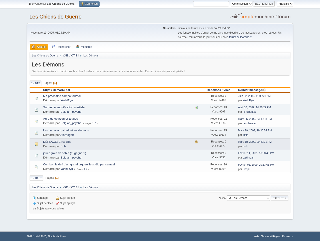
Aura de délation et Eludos (60, 118)
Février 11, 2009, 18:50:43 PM (256, 153)
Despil (246, 169)
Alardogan (67, 135)
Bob (63, 146)
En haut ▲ (287, 236)
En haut (36, 178)
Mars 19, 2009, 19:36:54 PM (255, 130)
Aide (256, 236)
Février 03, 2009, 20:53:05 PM (256, 164)
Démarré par (61, 90)
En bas (35, 83)
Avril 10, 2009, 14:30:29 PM (254, 107)
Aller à (222, 198)
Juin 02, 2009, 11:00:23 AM (254, 96)
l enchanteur (250, 111)
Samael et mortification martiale (64, 107)
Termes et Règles (270, 236)
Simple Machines (57, 236)
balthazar (248, 157)
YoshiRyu (66, 100)
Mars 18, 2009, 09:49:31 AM (255, 141)
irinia (245, 135)
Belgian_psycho (71, 111)
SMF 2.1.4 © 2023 (36, 236)
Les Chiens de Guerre (55, 17)
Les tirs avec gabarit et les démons (66, 130)
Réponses (214, 90)
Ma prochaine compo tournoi (62, 96)
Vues (226, 90)
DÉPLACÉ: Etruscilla (57, 141)
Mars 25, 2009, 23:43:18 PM (255, 118)
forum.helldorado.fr (240, 37)
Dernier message (252, 90)
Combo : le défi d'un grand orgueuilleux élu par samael (79, 164)
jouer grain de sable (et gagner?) (64, 153)
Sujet (46, 90)
